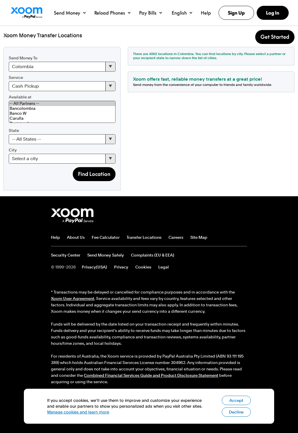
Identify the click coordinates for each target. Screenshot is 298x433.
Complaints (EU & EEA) (152, 255)
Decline (236, 412)
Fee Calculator (106, 237)
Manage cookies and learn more (78, 411)
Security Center (65, 255)
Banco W (62, 113)
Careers (175, 237)
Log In (272, 13)
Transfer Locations (144, 237)
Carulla (62, 118)
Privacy (121, 267)
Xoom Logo (26, 13)
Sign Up (236, 13)
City (13, 150)
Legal (163, 267)
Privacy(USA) (94, 267)
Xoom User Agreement (72, 298)
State (14, 130)
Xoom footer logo (72, 215)
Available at (20, 97)
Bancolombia (62, 108)
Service (16, 77)
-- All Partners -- (62, 103)
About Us (76, 237)
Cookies (143, 267)
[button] (70, 13)
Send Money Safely (105, 255)
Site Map (198, 237)
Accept (236, 400)
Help (55, 237)
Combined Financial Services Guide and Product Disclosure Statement (151, 375)
